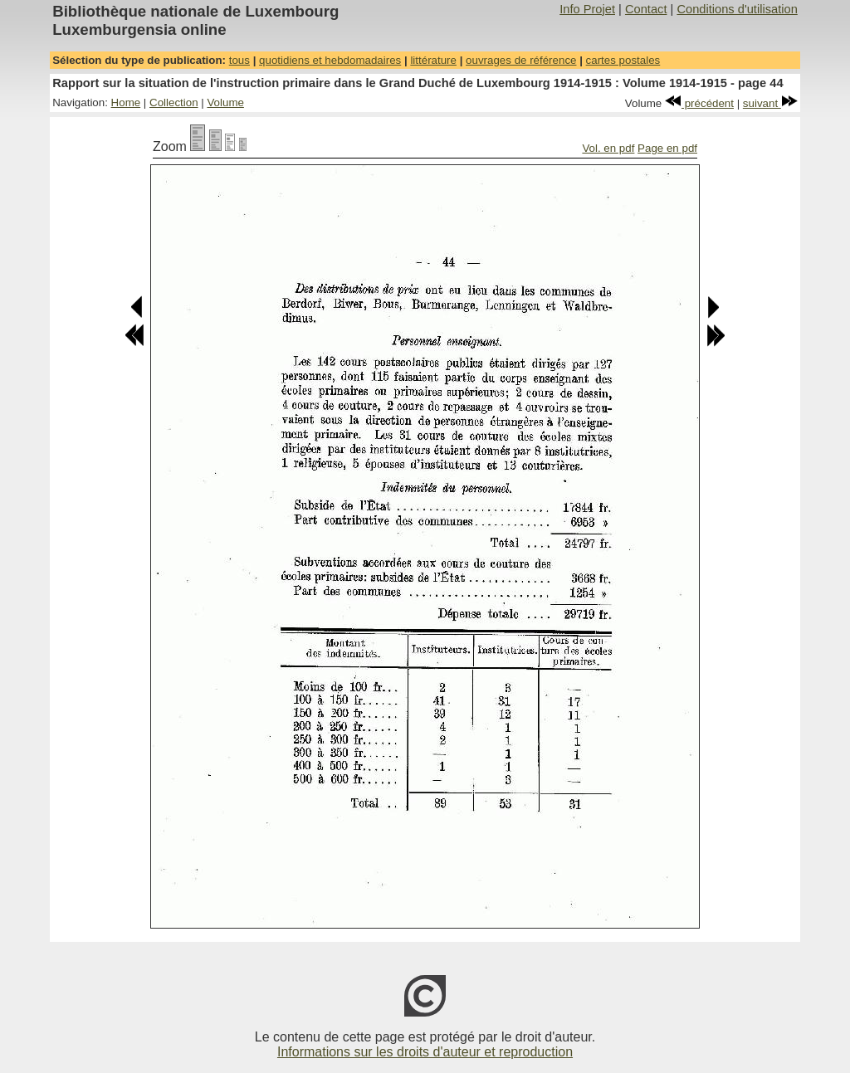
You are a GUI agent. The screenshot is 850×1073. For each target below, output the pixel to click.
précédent (699, 103)
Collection (173, 102)
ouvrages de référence (521, 60)
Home (126, 102)
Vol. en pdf (608, 148)
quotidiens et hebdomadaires (330, 60)
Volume (225, 102)
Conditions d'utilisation (737, 9)
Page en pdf (667, 148)
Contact (646, 9)
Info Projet (587, 9)
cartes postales (623, 60)
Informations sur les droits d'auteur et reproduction (425, 1052)
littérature (433, 60)
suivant (770, 103)
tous (239, 60)
